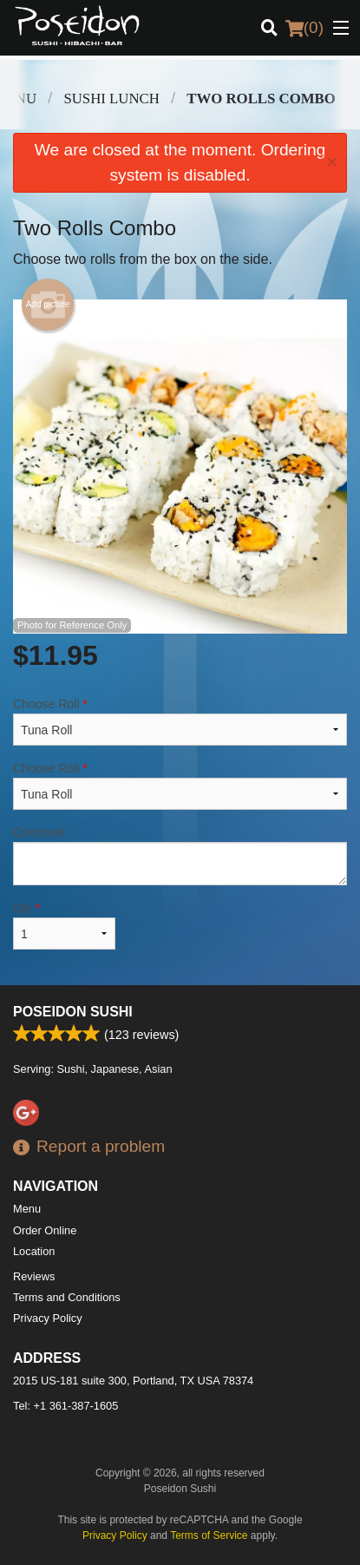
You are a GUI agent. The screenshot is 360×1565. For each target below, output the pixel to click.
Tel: (65, 1405)
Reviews (34, 1276)
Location (34, 1251)
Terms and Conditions (67, 1297)
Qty (64, 925)
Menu (27, 1208)
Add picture (48, 305)
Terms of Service (208, 1535)
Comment (180, 855)
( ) (304, 28)
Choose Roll (180, 721)
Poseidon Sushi (73, 1011)
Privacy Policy (47, 1318)
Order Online (44, 1230)
